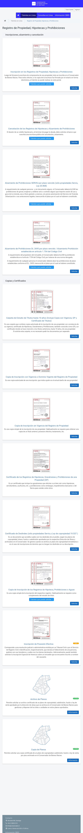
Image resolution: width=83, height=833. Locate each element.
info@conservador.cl (12, 826)
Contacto (8, 818)
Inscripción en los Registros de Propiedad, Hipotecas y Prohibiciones (42, 72)
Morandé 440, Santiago (13, 820)
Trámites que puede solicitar (41, 84)
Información (72, 713)
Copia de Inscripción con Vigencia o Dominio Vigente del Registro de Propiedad (41, 377)
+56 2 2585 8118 (11, 823)
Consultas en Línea (46, 16)
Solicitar (74, 88)
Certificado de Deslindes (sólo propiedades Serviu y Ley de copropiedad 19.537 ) (41, 534)
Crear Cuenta (69, 10)
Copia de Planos (38, 750)
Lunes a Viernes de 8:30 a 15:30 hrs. (17, 828)
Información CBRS (63, 16)
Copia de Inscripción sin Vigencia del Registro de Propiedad (41, 426)
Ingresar (77, 10)
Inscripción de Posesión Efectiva (38, 644)
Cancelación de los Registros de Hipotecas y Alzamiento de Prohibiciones (41, 129)
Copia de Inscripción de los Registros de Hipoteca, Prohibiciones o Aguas (41, 590)
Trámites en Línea (29, 16)
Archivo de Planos (38, 699)
